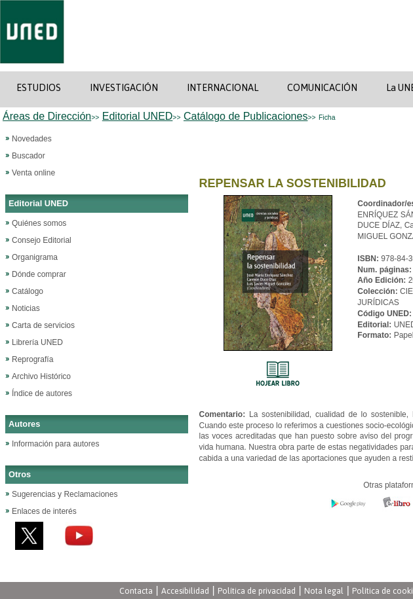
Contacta (136, 591)
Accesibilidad (185, 591)
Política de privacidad (257, 591)
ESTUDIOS (38, 87)
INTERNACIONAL (222, 87)
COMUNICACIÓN (322, 87)
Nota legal (324, 591)
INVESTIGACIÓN (124, 87)
